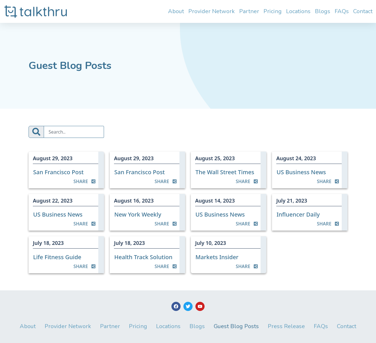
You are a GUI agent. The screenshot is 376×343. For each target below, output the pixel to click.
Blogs (322, 11)
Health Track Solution (143, 257)
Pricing (272, 11)
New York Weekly (137, 214)
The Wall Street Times (224, 172)
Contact (363, 11)
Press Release (286, 326)
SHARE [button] (84, 181)
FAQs (342, 11)
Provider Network (211, 11)
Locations (298, 11)
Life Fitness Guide (57, 257)
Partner (249, 11)
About (176, 11)
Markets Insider (217, 257)
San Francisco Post (58, 172)
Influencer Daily (298, 214)
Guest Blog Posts (236, 326)
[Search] (74, 132)
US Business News (301, 172)
